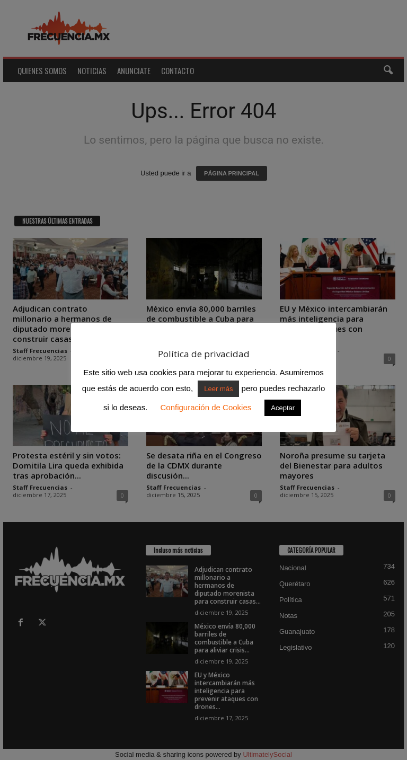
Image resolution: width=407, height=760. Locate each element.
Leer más (218, 389)
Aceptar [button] (283, 408)
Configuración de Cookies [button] (205, 407)
